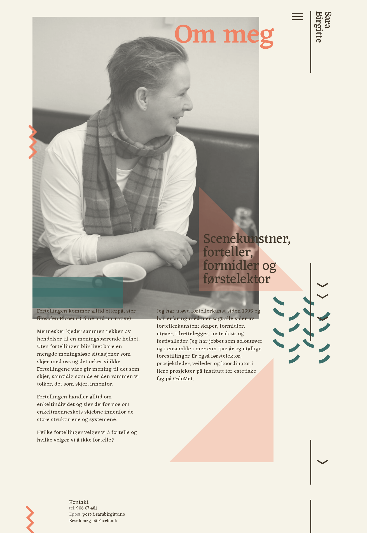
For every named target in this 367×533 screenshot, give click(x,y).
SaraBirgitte (323, 27)
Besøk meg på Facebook (93, 521)
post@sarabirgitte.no (103, 514)
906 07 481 (86, 508)
